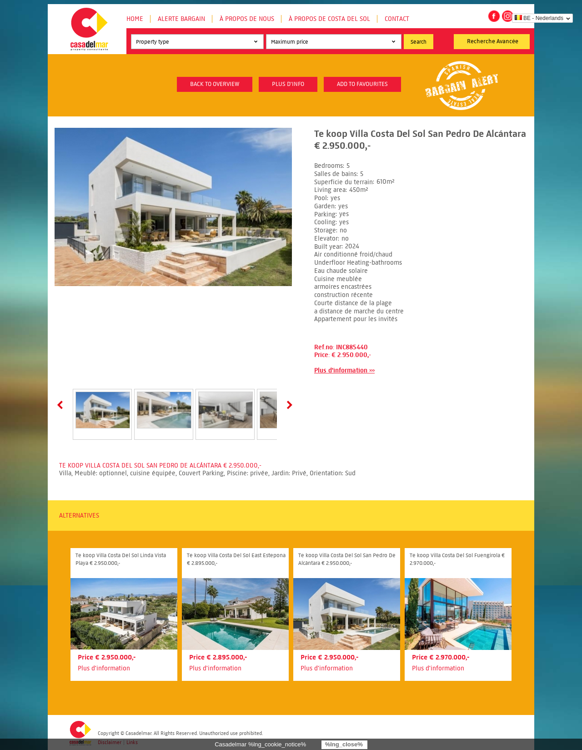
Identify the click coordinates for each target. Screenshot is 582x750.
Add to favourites (362, 84)
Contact (397, 19)
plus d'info (288, 84)
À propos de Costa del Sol (329, 19)
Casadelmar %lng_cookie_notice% (260, 744)
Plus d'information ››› (344, 370)
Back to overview (214, 84)
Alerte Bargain (181, 19)
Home (134, 19)
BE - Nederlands (539, 18)
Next (288, 405)
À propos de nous (247, 19)
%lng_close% (344, 744)
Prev (62, 405)
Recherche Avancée (492, 41)
